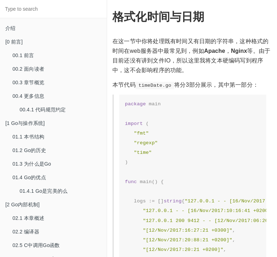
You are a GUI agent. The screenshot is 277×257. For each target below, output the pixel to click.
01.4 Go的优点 (29, 177)
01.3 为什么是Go (31, 164)
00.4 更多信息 (28, 96)
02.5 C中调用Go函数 (36, 245)
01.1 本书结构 (28, 137)
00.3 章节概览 (28, 82)
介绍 (10, 28)
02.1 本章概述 (28, 218)
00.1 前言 (23, 55)
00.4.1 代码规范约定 (43, 109)
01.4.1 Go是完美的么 (43, 191)
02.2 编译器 (25, 232)
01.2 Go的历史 (29, 150)
